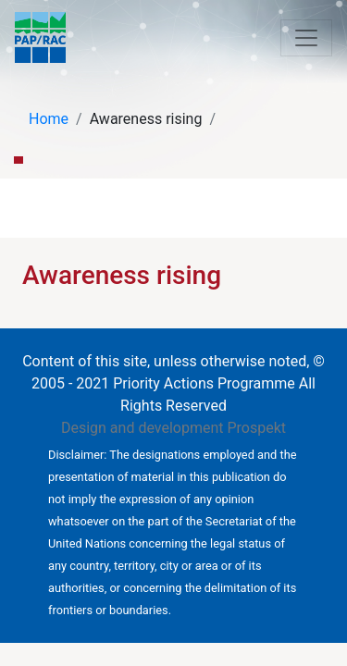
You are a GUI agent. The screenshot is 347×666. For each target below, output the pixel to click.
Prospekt (256, 428)
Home (48, 119)
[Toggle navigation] (306, 37)
